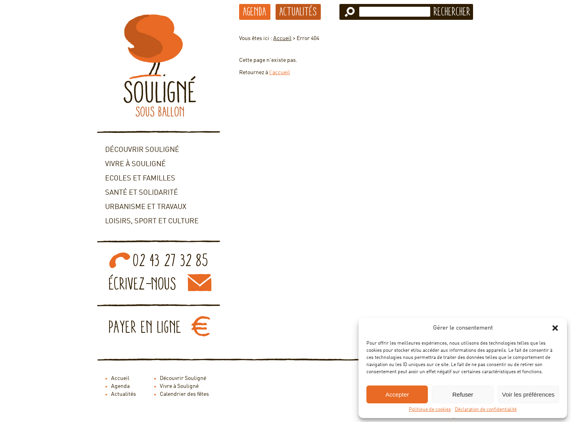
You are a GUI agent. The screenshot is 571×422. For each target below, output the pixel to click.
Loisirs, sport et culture (152, 221)
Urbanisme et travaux (145, 207)
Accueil (282, 38)
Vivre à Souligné (135, 164)
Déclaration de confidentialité (486, 409)
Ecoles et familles (140, 178)
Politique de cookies (430, 409)
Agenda (254, 11)
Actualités (298, 11)
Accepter (397, 394)
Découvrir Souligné (142, 149)
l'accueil (279, 72)
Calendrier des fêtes (184, 394)
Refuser (462, 394)
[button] (555, 328)
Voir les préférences (528, 394)
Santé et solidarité (141, 192)
